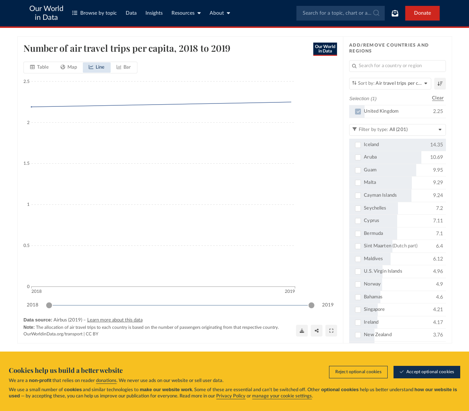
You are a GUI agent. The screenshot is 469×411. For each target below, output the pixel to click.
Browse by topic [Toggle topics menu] (94, 13)
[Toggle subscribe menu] (395, 13)
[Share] (316, 331)
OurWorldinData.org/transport (52, 334)
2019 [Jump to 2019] (328, 304)
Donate (422, 13)
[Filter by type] (397, 129)
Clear (438, 98)
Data (131, 13)
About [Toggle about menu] (220, 13)
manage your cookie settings (282, 396)
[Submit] (375, 13)
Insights (154, 13)
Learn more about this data (114, 320)
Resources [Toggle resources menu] (186, 13)
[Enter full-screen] (331, 331)
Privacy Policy (230, 396)
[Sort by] (390, 84)
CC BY (92, 334)
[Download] (302, 331)
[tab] (39, 67)
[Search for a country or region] (397, 66)
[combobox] (340, 13)
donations (106, 380)
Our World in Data (46, 13)
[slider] (49, 305)
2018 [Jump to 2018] (32, 304)
